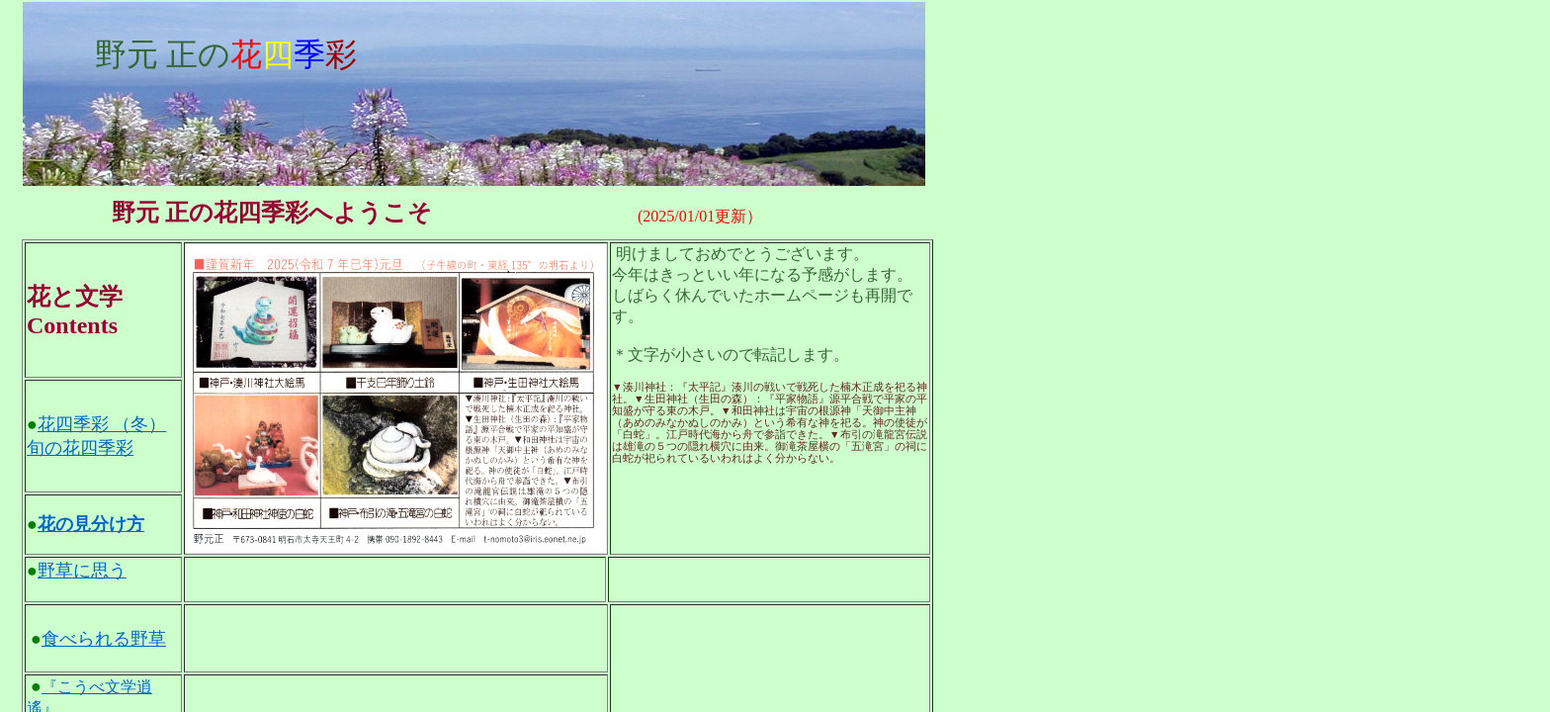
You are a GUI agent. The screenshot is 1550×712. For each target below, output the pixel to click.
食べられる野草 (104, 639)
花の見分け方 (91, 524)
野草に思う (82, 570)
